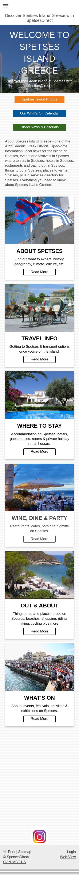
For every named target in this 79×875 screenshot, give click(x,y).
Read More (39, 272)
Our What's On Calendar (39, 113)
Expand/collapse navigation (39, 5)
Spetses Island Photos (39, 99)
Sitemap (24, 852)
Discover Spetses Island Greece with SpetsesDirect (39, 18)
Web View (68, 857)
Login (71, 852)
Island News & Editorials (39, 127)
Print (9, 852)
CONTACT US (14, 862)
